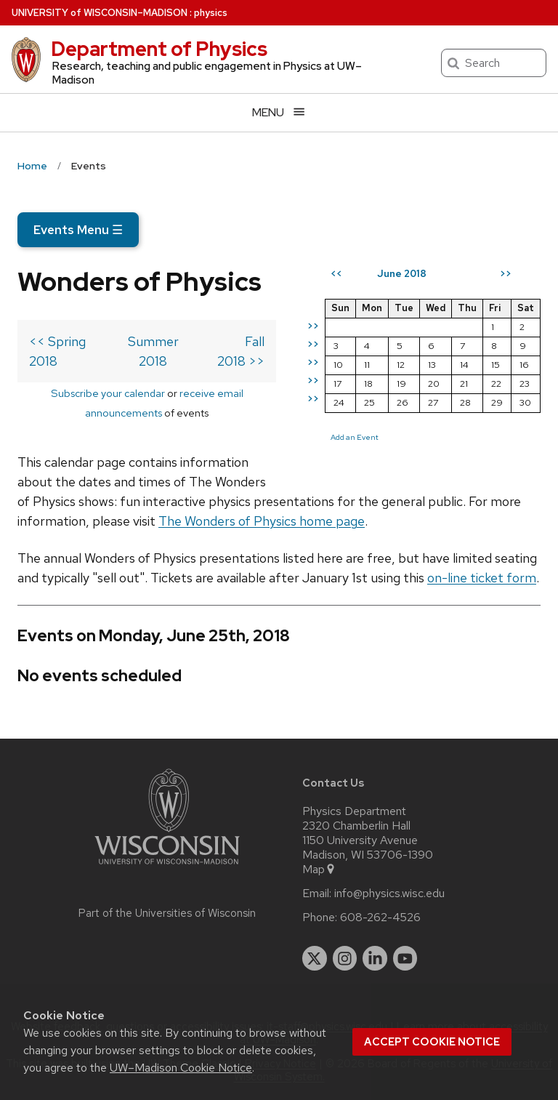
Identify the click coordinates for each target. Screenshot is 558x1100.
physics (210, 13)
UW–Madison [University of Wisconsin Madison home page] (99, 13)
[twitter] (314, 958)
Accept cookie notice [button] (432, 1042)
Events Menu (78, 230)
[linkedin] (375, 958)
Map (319, 869)
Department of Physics (159, 49)
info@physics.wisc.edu (389, 893)
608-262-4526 (380, 917)
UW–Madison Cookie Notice (181, 1067)
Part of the (167, 913)
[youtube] (405, 958)
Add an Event (355, 437)
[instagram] (345, 958)
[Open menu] (279, 112)
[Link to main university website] (167, 867)
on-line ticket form (481, 577)
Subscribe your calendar (108, 393)
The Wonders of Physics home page (261, 521)
